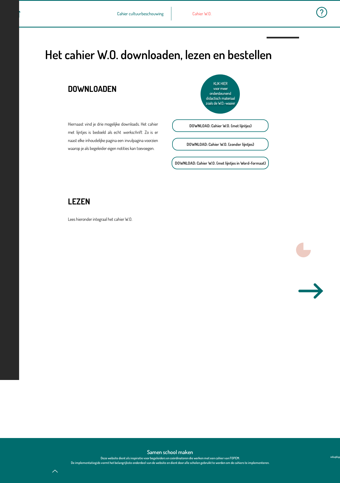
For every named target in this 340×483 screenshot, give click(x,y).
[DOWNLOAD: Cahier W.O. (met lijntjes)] (220, 125)
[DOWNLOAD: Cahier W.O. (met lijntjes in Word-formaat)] (220, 163)
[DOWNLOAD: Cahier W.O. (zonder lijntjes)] (220, 144)
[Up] (55, 471)
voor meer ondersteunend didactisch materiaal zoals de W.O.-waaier (220, 95)
